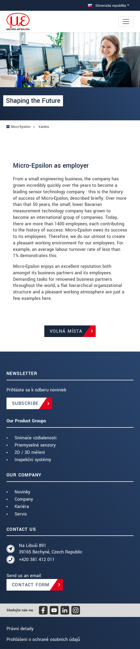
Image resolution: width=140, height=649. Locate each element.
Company (24, 499)
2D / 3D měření (30, 452)
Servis (21, 514)
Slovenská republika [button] (107, 5)
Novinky (22, 492)
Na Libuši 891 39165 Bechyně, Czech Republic (50, 548)
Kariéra (22, 506)
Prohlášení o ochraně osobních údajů (43, 639)
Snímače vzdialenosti (35, 438)
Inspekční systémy (33, 459)
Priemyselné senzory (35, 445)
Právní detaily (20, 629)
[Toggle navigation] (126, 21)
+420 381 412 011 (37, 559)
